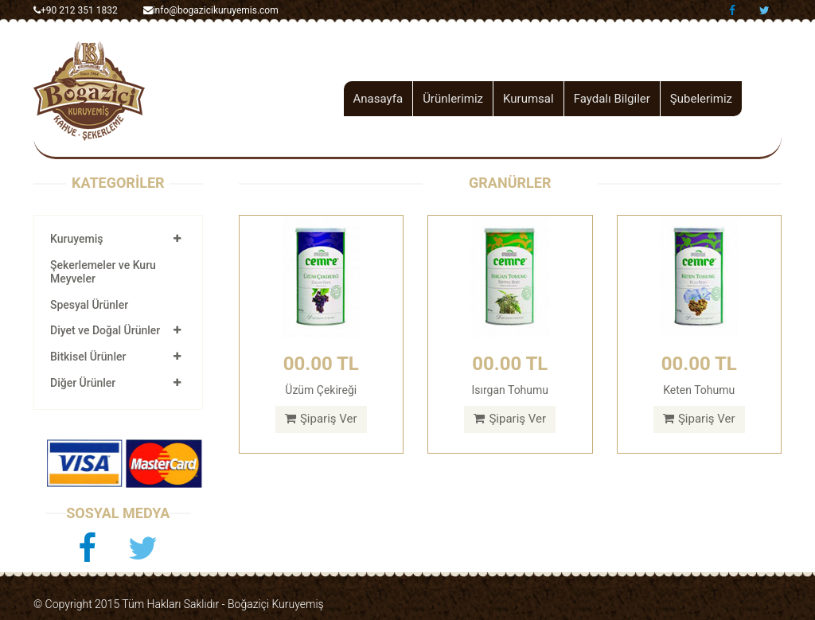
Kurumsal (528, 99)
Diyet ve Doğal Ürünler (105, 330)
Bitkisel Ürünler (88, 356)
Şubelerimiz (701, 99)
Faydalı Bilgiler (612, 99)
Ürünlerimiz (453, 99)
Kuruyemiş (76, 238)
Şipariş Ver (321, 418)
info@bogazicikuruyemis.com (211, 10)
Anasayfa (378, 99)
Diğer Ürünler (82, 382)
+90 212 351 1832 (75, 10)
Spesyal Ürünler (89, 304)
